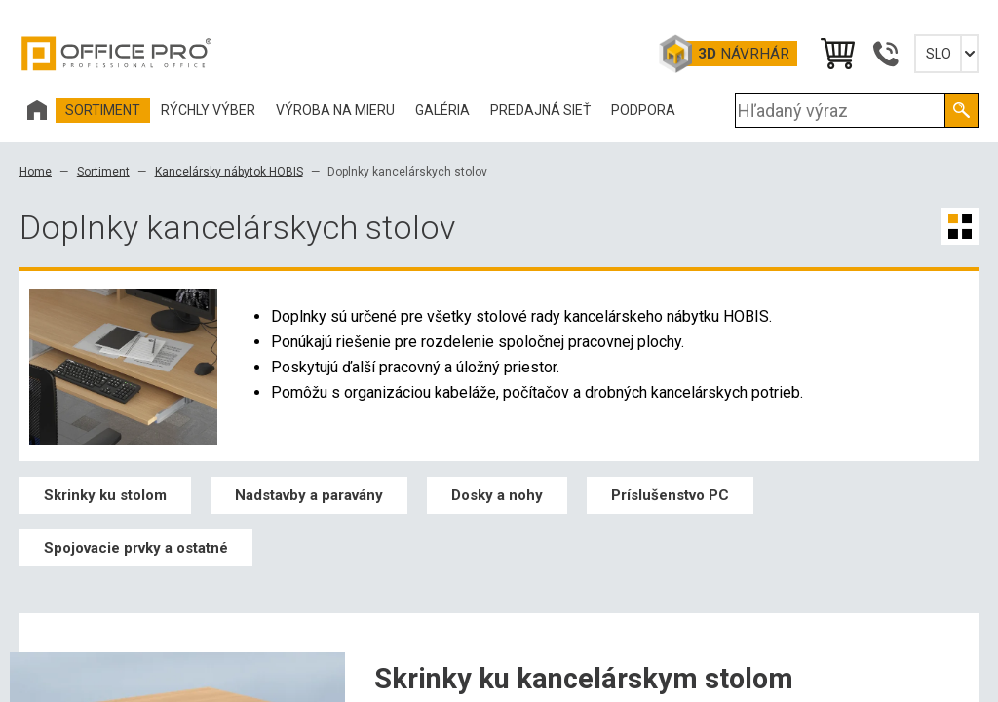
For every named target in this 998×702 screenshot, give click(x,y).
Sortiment (103, 171)
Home (35, 171)
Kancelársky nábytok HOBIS (229, 171)
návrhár (743, 53)
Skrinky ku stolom (105, 495)
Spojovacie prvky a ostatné (136, 548)
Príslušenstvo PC (670, 495)
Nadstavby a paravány (309, 495)
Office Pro (116, 53)
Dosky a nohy (497, 495)
